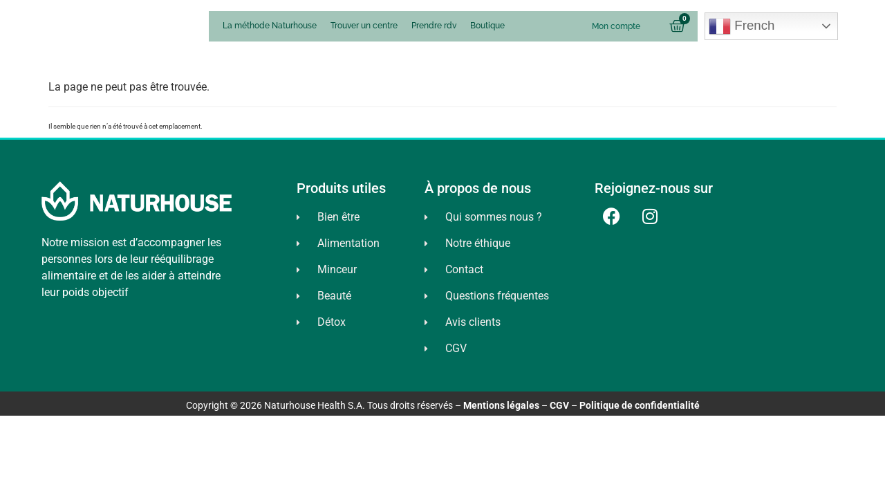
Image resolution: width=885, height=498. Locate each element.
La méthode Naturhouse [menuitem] (270, 25)
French (741, 26)
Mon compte (616, 26)
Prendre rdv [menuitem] (433, 25)
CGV (559, 405)
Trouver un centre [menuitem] (364, 25)
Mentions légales (501, 405)
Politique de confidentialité (639, 405)
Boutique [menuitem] (487, 25)
